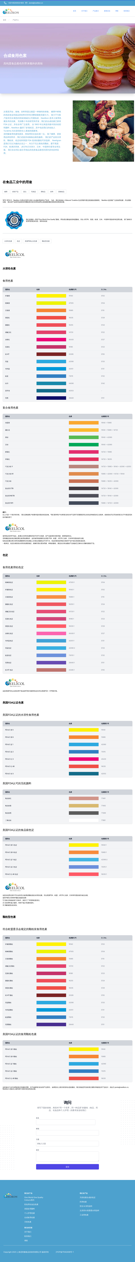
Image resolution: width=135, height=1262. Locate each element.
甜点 (24, 192)
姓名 (37, 1118)
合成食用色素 (29, 1217)
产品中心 (16, 20)
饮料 (51, 192)
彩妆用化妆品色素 (31, 1204)
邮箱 (37, 1129)
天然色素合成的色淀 (87, 1197)
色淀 (18, 241)
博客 (116, 11)
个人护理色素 (29, 1213)
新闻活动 (107, 11)
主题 (37, 1139)
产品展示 (96, 11)
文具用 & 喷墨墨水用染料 (89, 1210)
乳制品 (33, 192)
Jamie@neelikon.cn (36, 3)
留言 (37, 1150)
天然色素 (27, 1222)
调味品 (43, 192)
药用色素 (83, 1202)
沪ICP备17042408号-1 (65, 1252)
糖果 (5, 192)
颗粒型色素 (46, 241)
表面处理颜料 (29, 1209)
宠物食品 (61, 192)
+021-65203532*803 (16, 3)
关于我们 (84, 11)
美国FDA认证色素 (31, 241)
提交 (67, 1167)
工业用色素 (84, 1215)
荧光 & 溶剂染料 (86, 1206)
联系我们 (127, 11)
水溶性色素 (8, 241)
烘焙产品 (15, 192)
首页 (74, 11)
